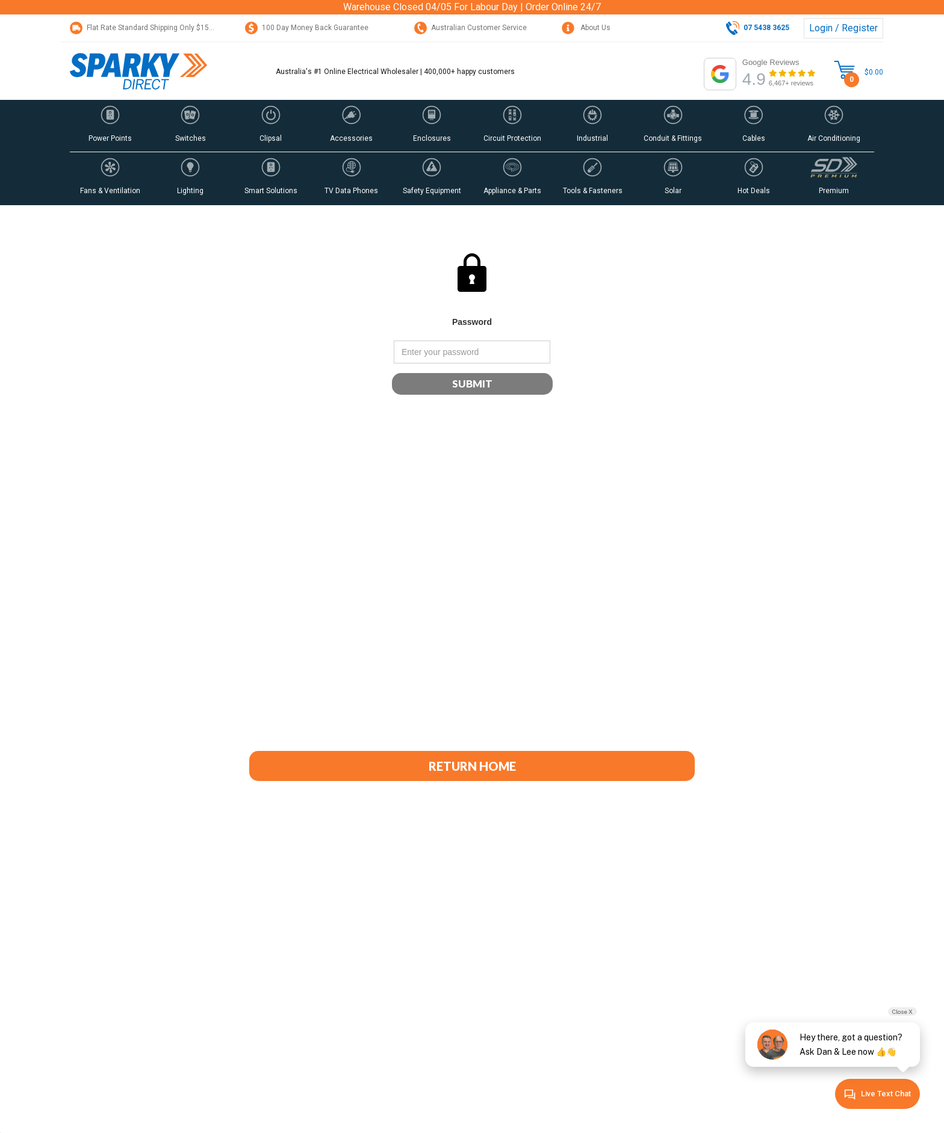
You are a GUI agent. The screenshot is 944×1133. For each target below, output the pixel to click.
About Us (586, 27)
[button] (110, 126)
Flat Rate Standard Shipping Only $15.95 (144, 27)
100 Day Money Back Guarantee (306, 27)
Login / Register (843, 28)
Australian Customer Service (470, 27)
